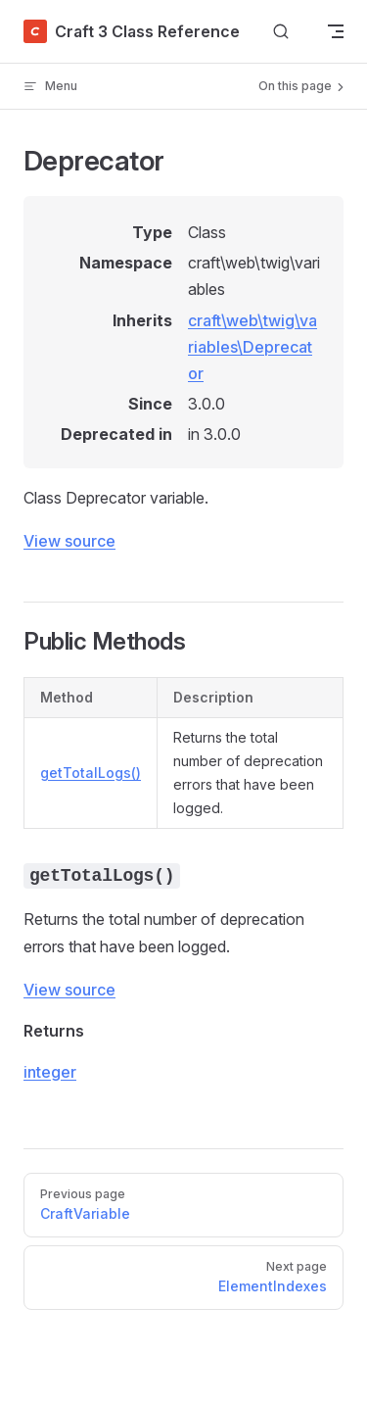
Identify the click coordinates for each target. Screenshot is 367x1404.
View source (69, 541)
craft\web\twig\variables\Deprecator (252, 347)
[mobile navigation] (335, 31)
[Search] (280, 32)
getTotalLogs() (90, 772)
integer (49, 1072)
